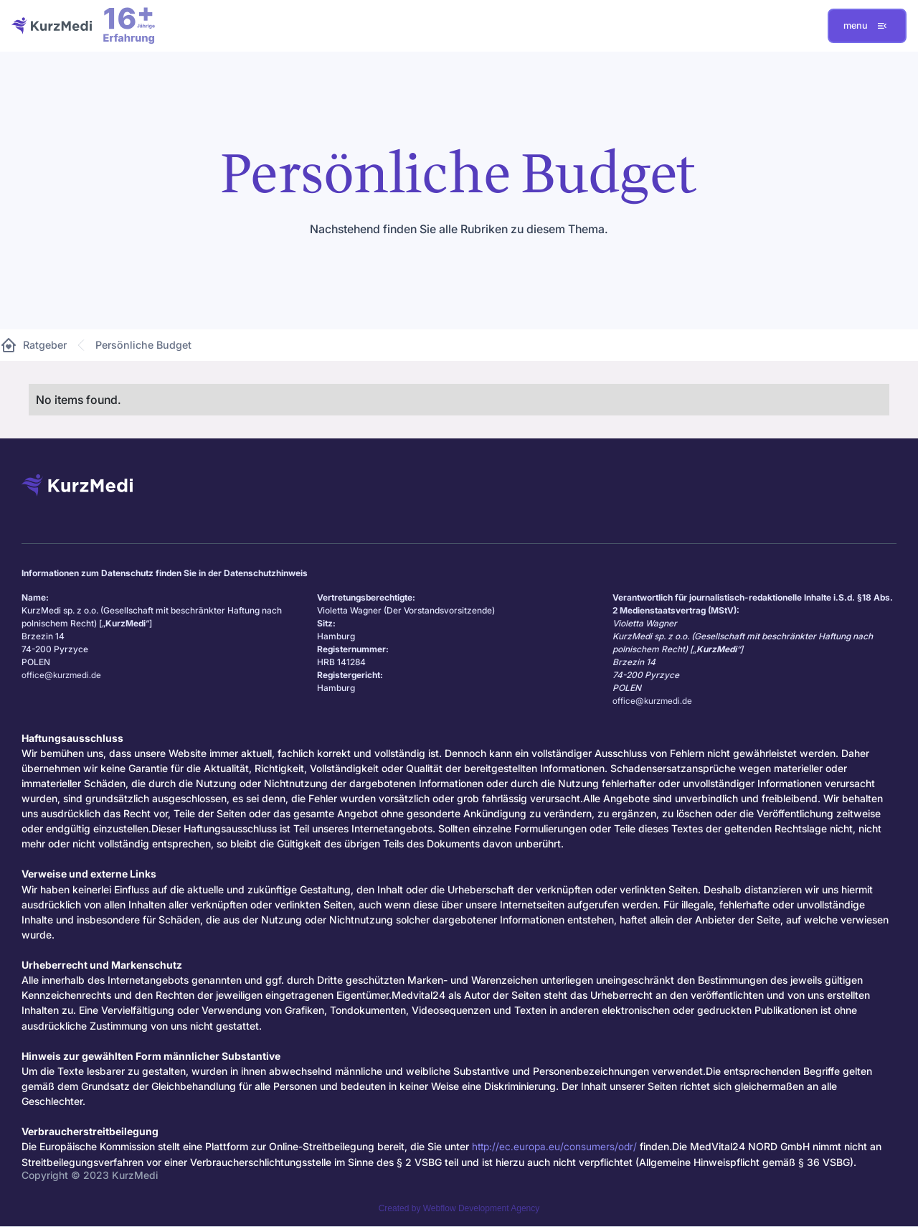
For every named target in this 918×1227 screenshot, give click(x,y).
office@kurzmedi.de (61, 674)
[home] (51, 25)
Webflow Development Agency (481, 1208)
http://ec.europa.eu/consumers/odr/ (554, 1146)
